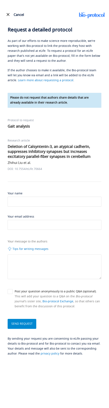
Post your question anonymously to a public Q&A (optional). (56, 291)
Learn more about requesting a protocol (45, 80)
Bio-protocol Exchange (57, 301)
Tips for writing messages (28, 249)
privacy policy (50, 353)
